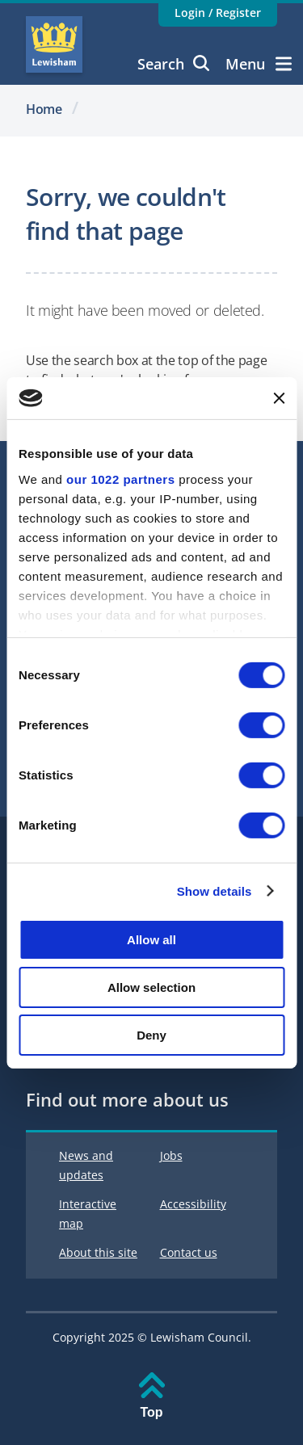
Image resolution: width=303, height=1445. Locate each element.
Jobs (171, 1155)
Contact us (188, 1252)
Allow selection (151, 987)
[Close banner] (278, 398)
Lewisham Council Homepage (54, 44)
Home (44, 109)
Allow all (151, 940)
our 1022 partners (120, 478)
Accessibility (193, 1204)
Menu (258, 64)
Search (173, 64)
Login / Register (218, 12)
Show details (214, 890)
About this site (98, 1252)
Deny (151, 1034)
